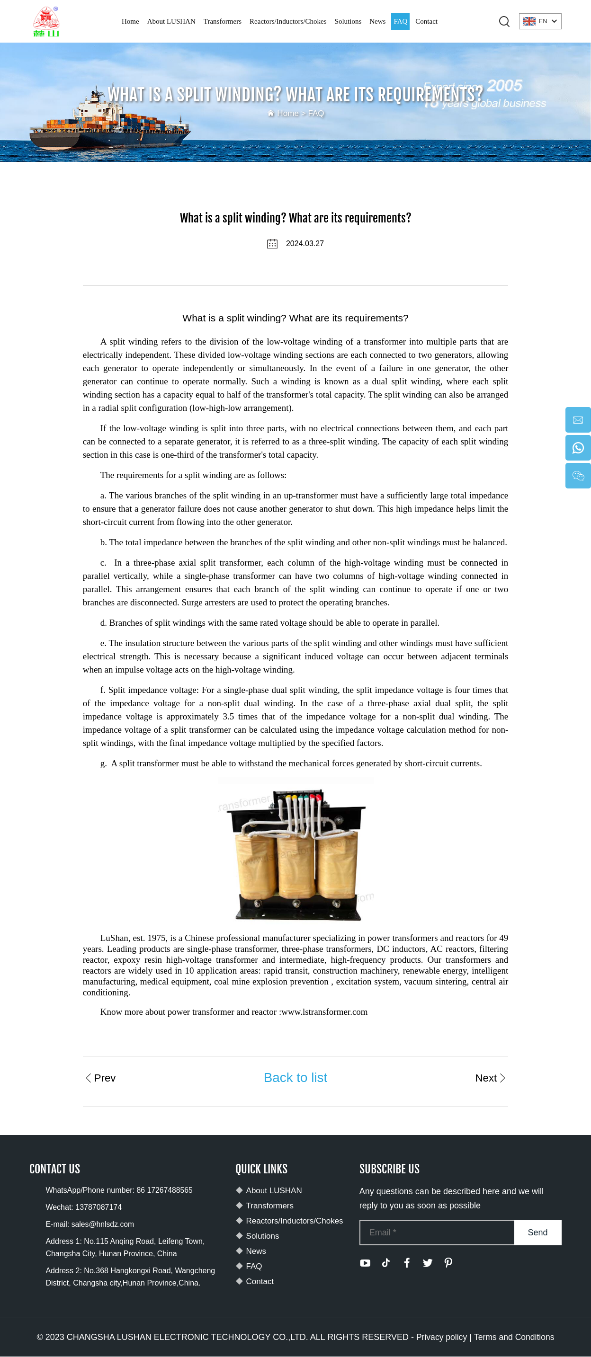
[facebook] (406, 1263)
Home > (292, 113)
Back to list (295, 1077)
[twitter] (427, 1263)
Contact (426, 21)
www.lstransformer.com (324, 1012)
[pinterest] (448, 1263)
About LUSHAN (171, 21)
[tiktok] (386, 1263)
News (377, 21)
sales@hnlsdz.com (103, 1225)
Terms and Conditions (515, 1337)
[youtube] (365, 1263)
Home (130, 21)
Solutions (348, 21)
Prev (100, 1077)
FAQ (400, 21)
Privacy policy (441, 1337)
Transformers (223, 21)
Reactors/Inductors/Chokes (288, 21)
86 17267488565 (165, 1191)
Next (491, 1077)
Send (538, 1232)
